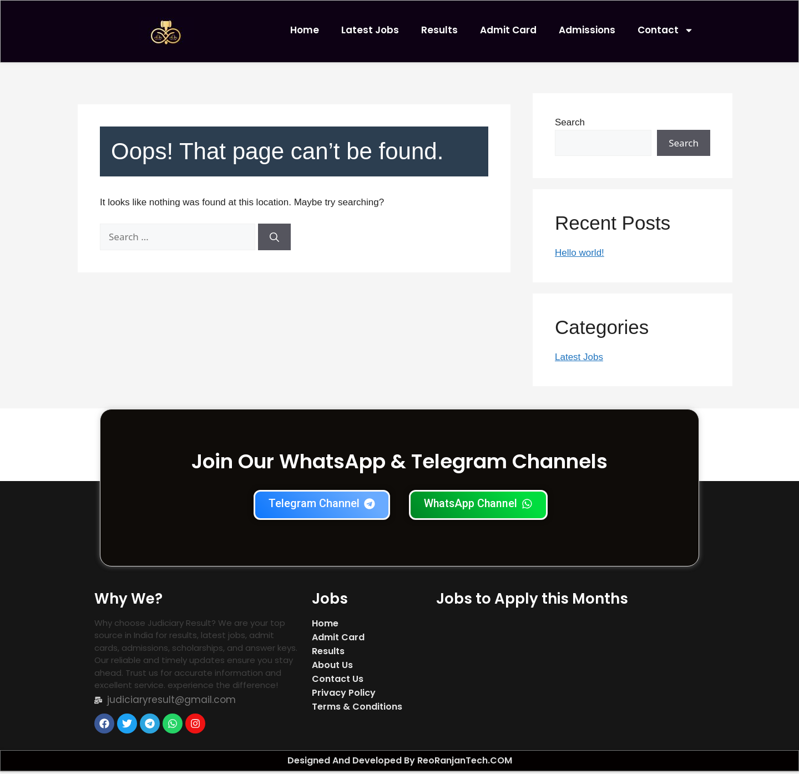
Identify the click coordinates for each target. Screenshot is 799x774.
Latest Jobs (370, 30)
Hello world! (579, 255)
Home (304, 30)
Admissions (587, 30)
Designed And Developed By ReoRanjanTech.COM (399, 763)
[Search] (274, 239)
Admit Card (508, 30)
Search (570, 125)
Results (439, 30)
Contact (666, 30)
